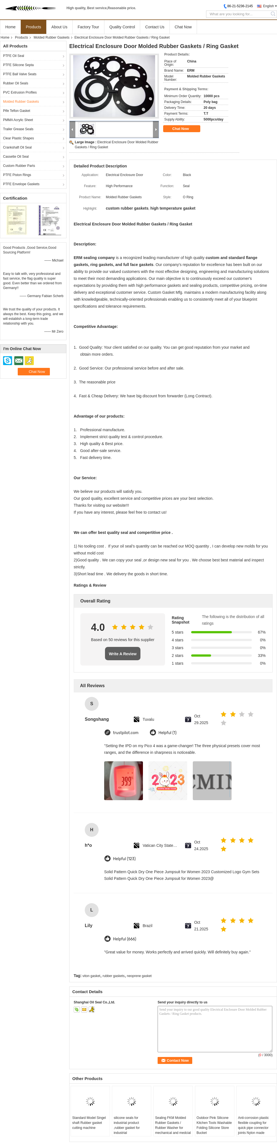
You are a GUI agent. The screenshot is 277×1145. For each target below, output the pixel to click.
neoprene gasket (139, 976)
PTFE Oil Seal (13, 56)
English (268, 6)
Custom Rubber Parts (19, 166)
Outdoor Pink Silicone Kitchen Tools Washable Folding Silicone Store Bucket (214, 1125)
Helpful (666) (124, 939)
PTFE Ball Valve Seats (20, 74)
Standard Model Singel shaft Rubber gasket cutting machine (89, 1123)
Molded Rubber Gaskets (51, 37)
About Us (60, 27)
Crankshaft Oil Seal (17, 147)
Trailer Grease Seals (18, 129)
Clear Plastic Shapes (18, 138)
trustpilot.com (125, 732)
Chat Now (183, 27)
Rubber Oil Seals (15, 83)
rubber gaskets (113, 976)
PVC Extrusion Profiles (20, 92)
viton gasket (91, 976)
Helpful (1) (167, 732)
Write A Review (123, 654)
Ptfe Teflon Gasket (16, 111)
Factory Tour (88, 27)
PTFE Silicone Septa (18, 65)
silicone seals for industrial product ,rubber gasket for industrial (127, 1125)
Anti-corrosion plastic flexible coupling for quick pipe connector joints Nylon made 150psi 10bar (253, 1128)
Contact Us (154, 27)
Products (33, 27)
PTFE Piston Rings (17, 175)
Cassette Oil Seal (16, 157)
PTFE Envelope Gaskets (21, 184)
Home (10, 27)
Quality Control (122, 27)
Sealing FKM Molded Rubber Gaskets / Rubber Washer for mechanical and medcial (173, 1125)
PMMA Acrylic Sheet (18, 120)
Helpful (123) (124, 859)
